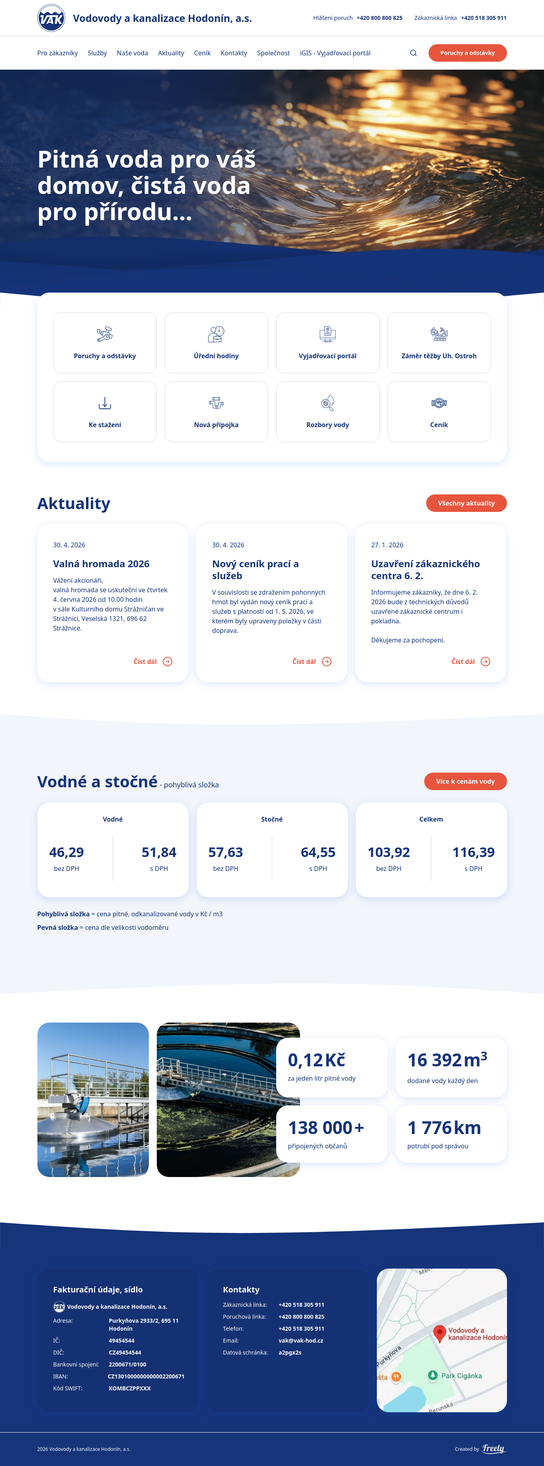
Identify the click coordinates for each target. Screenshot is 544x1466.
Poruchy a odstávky (468, 53)
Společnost (273, 53)
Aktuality (171, 53)
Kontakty (234, 53)
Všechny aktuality (466, 503)
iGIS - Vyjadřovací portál (335, 53)
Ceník (202, 53)
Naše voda (132, 53)
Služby (97, 53)
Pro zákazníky (57, 53)
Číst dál (152, 661)
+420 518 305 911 (484, 17)
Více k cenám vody (465, 781)
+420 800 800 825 (380, 17)
